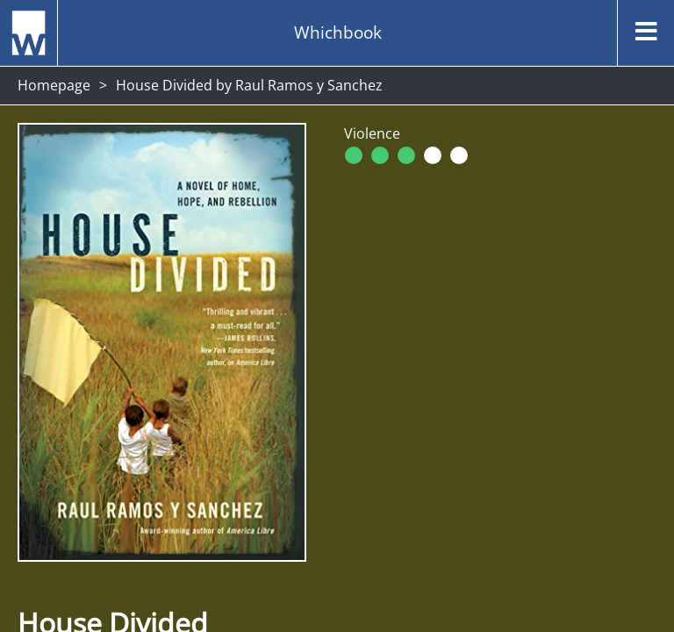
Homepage (54, 85)
